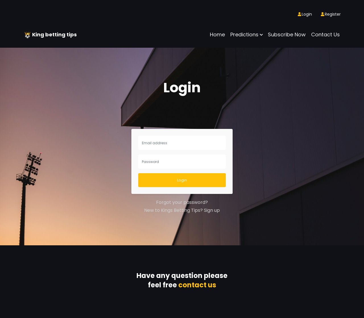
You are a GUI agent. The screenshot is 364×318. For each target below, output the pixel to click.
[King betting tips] (28, 34)
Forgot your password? (182, 202)
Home (217, 34)
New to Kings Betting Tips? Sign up (182, 210)
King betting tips (54, 34)
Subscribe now (287, 34)
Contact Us (325, 34)
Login (182, 180)
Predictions (244, 34)
